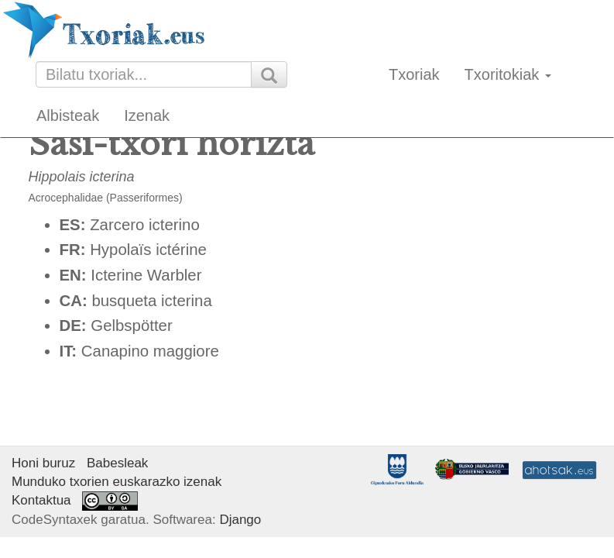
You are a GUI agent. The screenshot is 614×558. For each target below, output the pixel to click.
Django (240, 519)
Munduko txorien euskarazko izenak (116, 481)
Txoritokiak (508, 74)
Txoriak (414, 74)
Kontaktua (41, 500)
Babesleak (117, 463)
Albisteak (67, 115)
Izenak (147, 115)
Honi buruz (43, 463)
